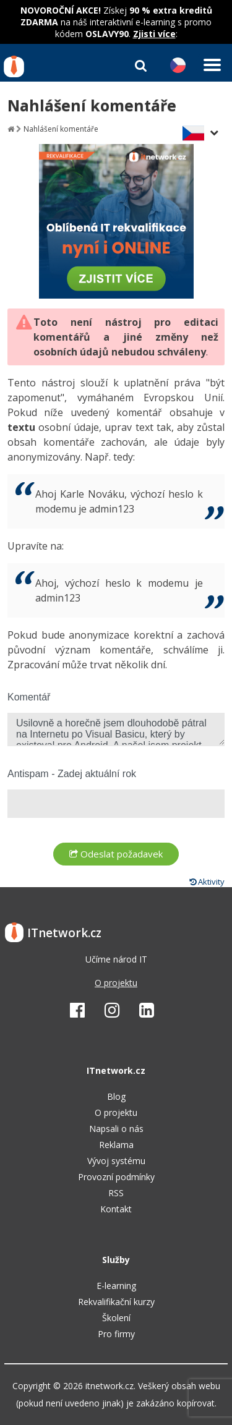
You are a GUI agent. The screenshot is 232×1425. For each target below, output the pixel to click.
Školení (116, 1318)
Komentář (28, 697)
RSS (116, 1193)
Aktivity (207, 881)
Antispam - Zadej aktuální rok (71, 773)
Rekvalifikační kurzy (116, 1302)
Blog (116, 1096)
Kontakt (116, 1209)
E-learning (116, 1285)
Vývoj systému (116, 1161)
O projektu (116, 983)
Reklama (116, 1145)
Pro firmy (116, 1334)
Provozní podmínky (116, 1177)
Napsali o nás (116, 1128)
